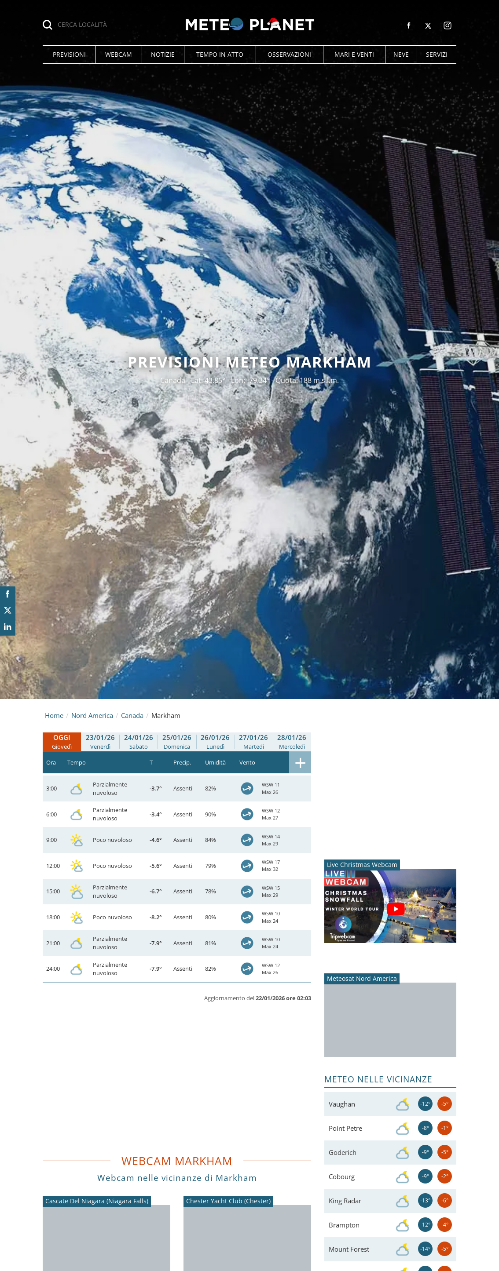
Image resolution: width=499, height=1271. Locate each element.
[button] (69, 54)
